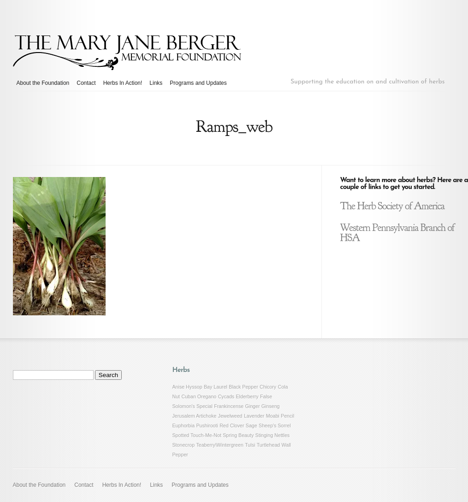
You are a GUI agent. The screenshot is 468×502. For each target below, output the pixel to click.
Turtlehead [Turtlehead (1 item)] (268, 445)
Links (155, 83)
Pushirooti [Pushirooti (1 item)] (207, 425)
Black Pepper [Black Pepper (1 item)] (243, 387)
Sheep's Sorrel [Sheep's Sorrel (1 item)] (275, 425)
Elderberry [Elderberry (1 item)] (247, 396)
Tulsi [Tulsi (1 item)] (250, 445)
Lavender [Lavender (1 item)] (254, 416)
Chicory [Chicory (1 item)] (268, 387)
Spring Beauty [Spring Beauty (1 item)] (238, 435)
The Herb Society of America (392, 206)
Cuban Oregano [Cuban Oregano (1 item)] (198, 396)
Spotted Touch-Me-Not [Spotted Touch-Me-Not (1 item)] (196, 435)
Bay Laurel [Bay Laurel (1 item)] (215, 387)
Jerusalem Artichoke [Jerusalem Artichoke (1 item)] (194, 416)
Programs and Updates (198, 83)
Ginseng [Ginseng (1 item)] (270, 406)
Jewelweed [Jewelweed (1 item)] (230, 416)
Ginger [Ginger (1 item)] (252, 406)
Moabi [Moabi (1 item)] (272, 416)
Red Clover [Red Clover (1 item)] (231, 425)
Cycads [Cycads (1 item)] (226, 396)
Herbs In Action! (122, 83)
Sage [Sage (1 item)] (251, 425)
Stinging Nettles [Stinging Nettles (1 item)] (272, 435)
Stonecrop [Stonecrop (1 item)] (183, 445)
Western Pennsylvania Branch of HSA (397, 232)
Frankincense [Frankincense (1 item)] (228, 406)
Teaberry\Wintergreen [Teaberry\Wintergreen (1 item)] (219, 445)
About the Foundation (43, 83)
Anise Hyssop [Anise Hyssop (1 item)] (187, 387)
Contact (86, 83)
